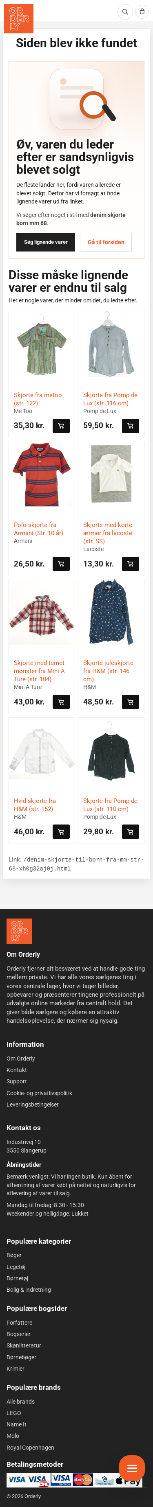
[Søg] (125, 12)
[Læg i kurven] (61, 426)
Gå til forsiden (106, 242)
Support (17, 1081)
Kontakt (17, 1070)
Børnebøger (21, 1357)
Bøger (14, 1255)
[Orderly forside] (18, 18)
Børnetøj (17, 1278)
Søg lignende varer (46, 242)
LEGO (14, 1413)
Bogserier (19, 1334)
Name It (17, 1424)
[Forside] (19, 931)
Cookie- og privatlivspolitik (39, 1093)
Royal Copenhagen (30, 1447)
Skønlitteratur (24, 1345)
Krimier (15, 1368)
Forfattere (19, 1322)
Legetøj (16, 1266)
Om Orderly (21, 1058)
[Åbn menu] (132, 1468)
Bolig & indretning (29, 1289)
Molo (13, 1436)
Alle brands (21, 1401)
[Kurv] (142, 12)
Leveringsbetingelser (33, 1104)
